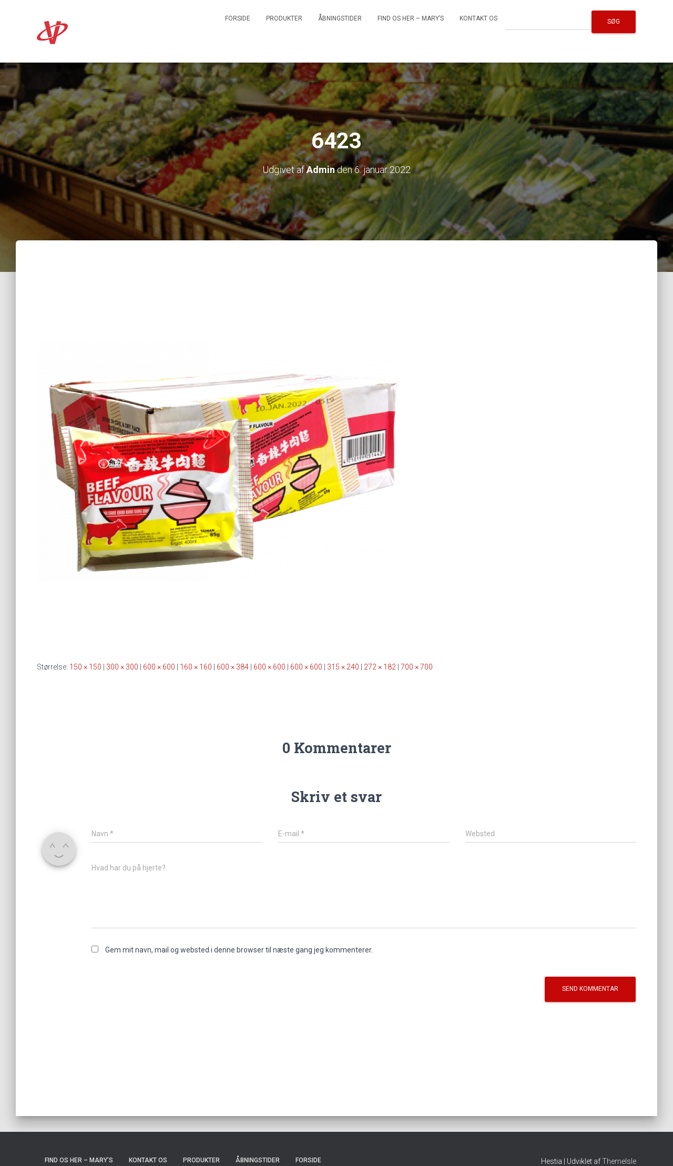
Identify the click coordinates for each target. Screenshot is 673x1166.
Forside (237, 18)
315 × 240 (343, 667)
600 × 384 (233, 667)
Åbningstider (340, 18)
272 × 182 (380, 667)
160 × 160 (196, 667)
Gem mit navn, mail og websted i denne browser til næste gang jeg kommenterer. (239, 950)
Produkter (284, 18)
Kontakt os (478, 18)
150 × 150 (85, 667)
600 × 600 (159, 667)
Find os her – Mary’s (411, 18)
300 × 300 (122, 667)
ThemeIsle (619, 1161)
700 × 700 (417, 667)
